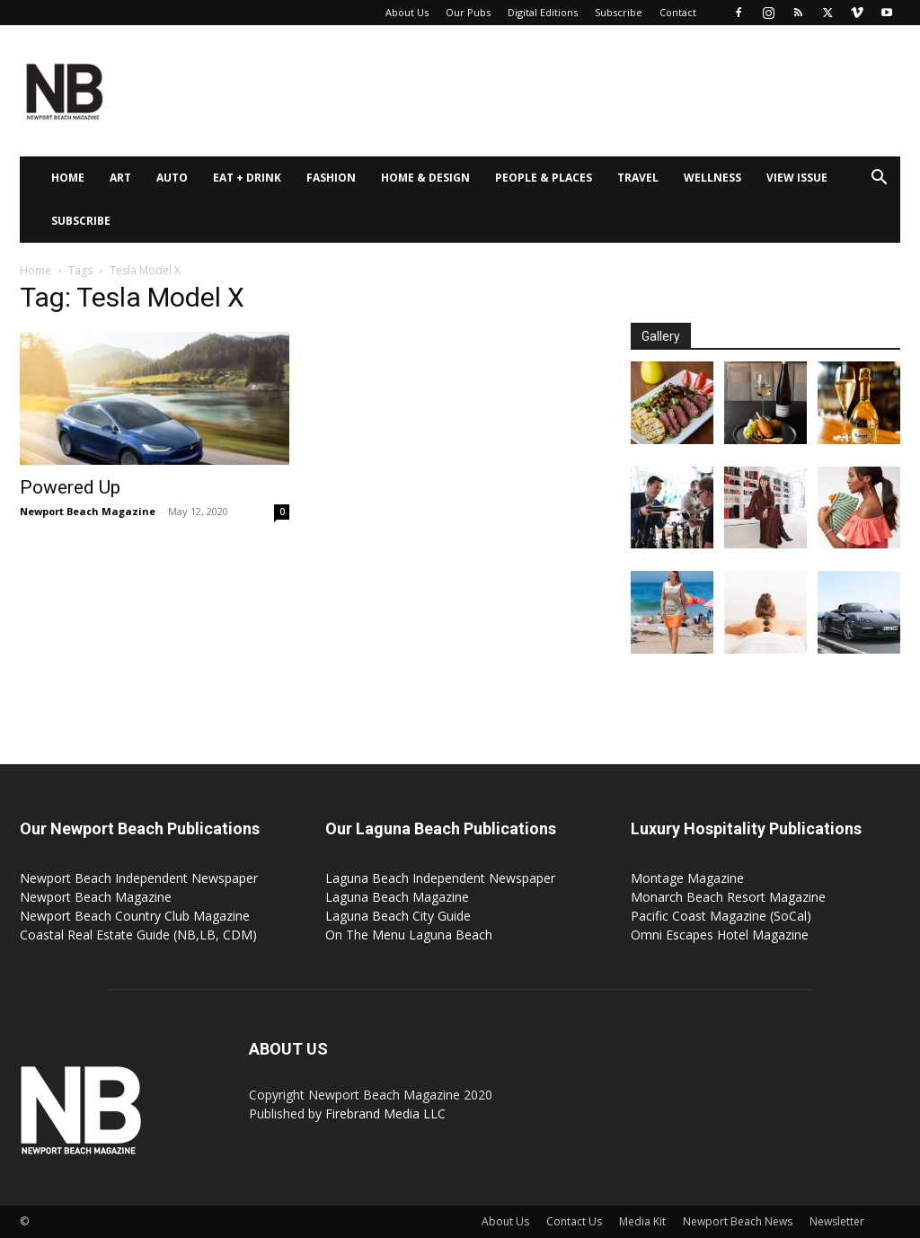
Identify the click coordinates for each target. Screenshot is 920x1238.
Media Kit (642, 1221)
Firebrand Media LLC (385, 1113)
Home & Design (425, 177)
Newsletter (836, 1221)
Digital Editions (543, 12)
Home (67, 177)
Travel (638, 177)
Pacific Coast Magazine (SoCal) (721, 915)
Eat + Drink (247, 177)
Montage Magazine (687, 877)
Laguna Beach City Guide (398, 915)
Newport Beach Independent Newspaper (139, 877)
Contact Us (574, 1221)
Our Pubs (468, 12)
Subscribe (618, 12)
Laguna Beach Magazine (397, 896)
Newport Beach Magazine (87, 511)
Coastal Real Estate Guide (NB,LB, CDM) (138, 934)
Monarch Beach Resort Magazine (728, 896)
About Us (407, 12)
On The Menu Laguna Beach (408, 934)
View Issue (796, 177)
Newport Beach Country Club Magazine (135, 915)
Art (120, 177)
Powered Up (70, 487)
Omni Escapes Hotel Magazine (720, 934)
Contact (677, 12)
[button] (878, 179)
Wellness (712, 177)
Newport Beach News (737, 1221)
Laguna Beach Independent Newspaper (440, 877)
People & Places (543, 177)
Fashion (331, 177)
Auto (172, 177)
